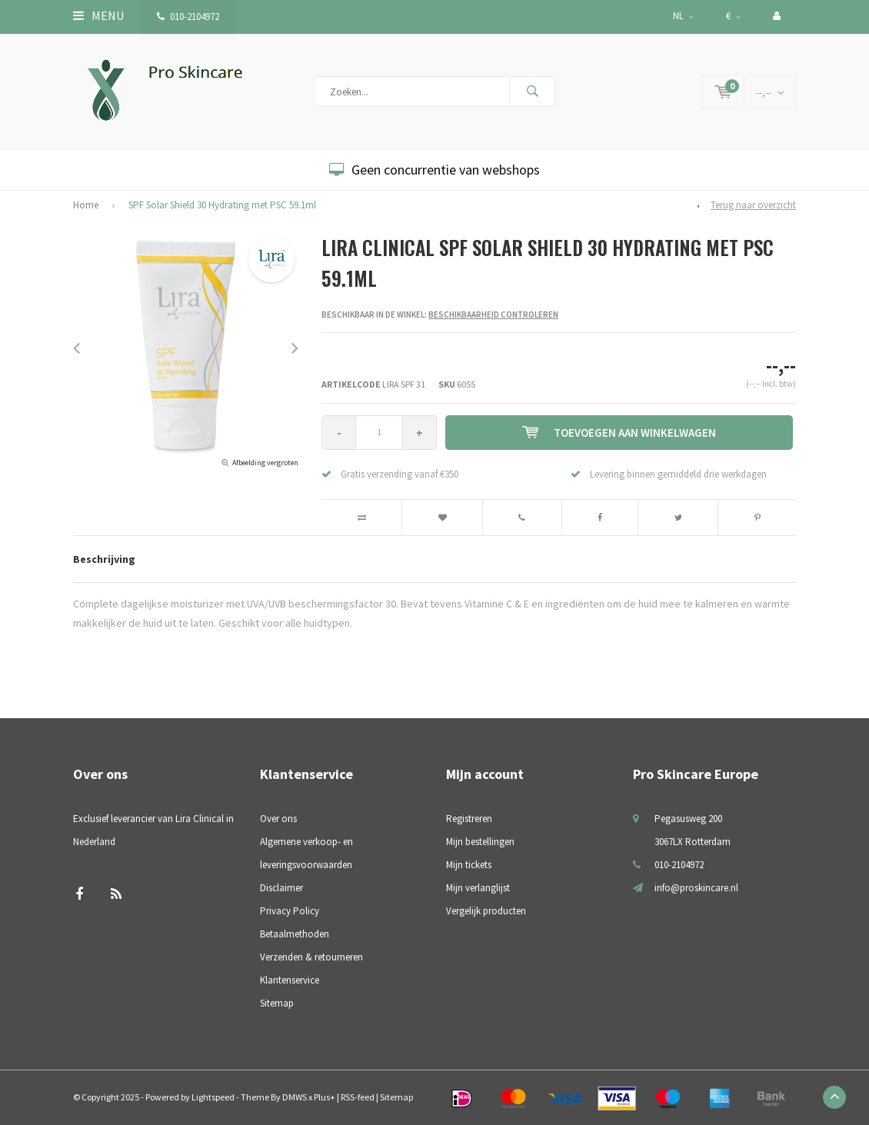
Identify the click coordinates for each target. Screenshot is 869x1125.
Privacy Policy (289, 910)
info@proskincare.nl (696, 887)
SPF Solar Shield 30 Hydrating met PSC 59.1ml (222, 204)
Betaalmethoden (294, 933)
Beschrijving (104, 559)
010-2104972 (188, 16)
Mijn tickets (468, 864)
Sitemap (277, 1003)
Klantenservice (289, 980)
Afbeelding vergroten (265, 463)
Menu (98, 15)
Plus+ (324, 1097)
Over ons (278, 818)
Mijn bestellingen (480, 841)
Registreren (469, 818)
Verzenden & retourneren (311, 957)
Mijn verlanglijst (478, 887)
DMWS (294, 1097)
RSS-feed (358, 1097)
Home (85, 204)
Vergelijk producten (486, 910)
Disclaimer (281, 887)
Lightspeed (213, 1097)
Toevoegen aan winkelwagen (619, 432)
